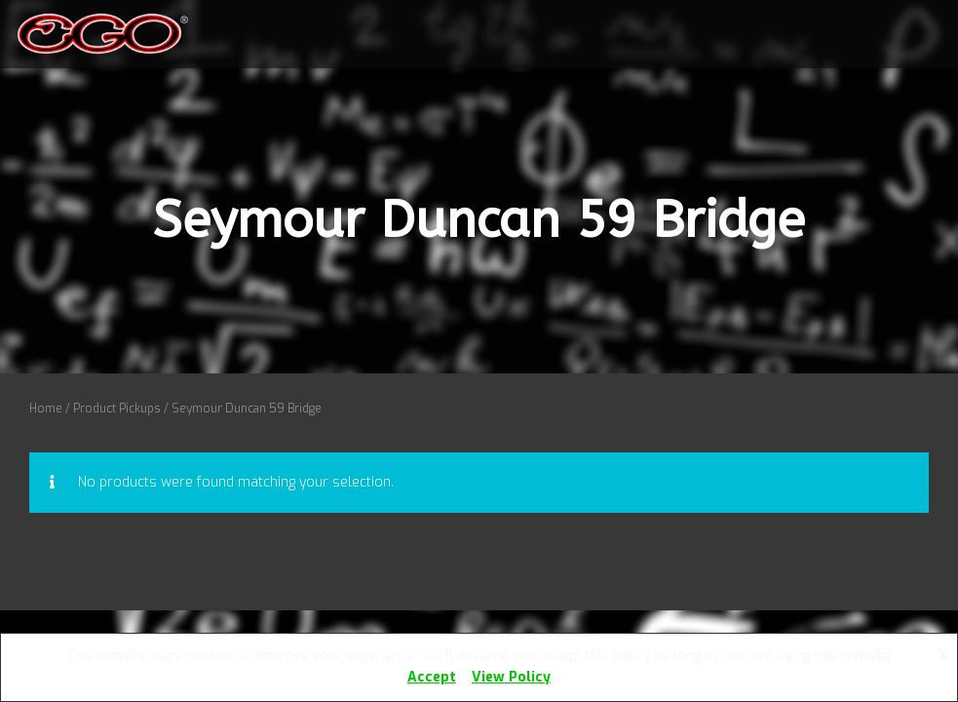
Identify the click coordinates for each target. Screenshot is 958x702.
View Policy (511, 677)
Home (45, 408)
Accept (431, 677)
